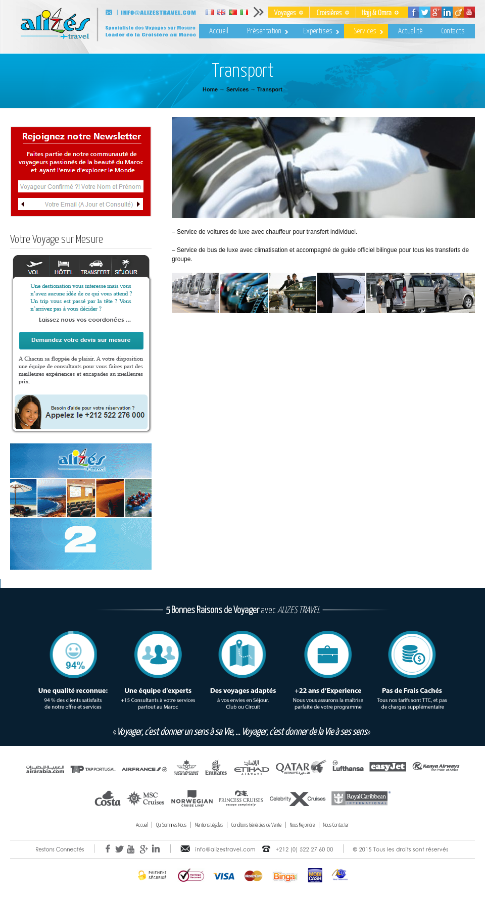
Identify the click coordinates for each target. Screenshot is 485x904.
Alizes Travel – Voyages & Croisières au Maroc (136, 27)
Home (210, 89)
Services (237, 89)
